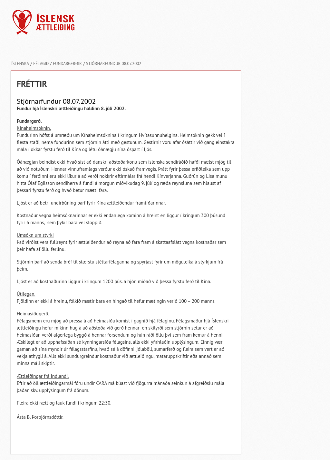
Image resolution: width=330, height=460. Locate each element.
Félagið (41, 63)
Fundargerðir (67, 63)
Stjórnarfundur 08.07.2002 (113, 63)
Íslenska (20, 63)
